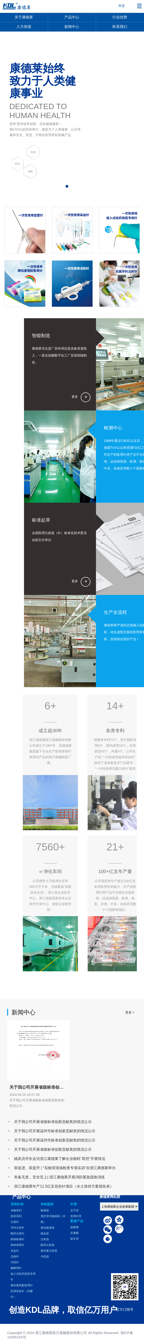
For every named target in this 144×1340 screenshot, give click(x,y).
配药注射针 (17, 1233)
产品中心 (71, 17)
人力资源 (23, 27)
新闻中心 (71, 27)
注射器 (45, 1239)
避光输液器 (47, 1227)
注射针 (15, 1222)
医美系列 (16, 1216)
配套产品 (76, 1221)
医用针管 (75, 1216)
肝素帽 (74, 1233)
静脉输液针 (17, 1239)
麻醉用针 (16, 1268)
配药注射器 (47, 1245)
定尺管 (74, 1210)
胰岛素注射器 (49, 1250)
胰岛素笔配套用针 (22, 1285)
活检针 (15, 1256)
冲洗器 (45, 1256)
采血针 (15, 1250)
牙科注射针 (17, 1227)
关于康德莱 (24, 17)
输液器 (45, 1210)
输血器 (45, 1233)
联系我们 (119, 27)
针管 (73, 1204)
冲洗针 (15, 1262)
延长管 (74, 1238)
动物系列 (16, 1210)
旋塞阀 (74, 1227)
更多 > (130, 1089)
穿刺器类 (47, 1204)
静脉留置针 (17, 1245)
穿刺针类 (17, 1204)
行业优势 (119, 17)
